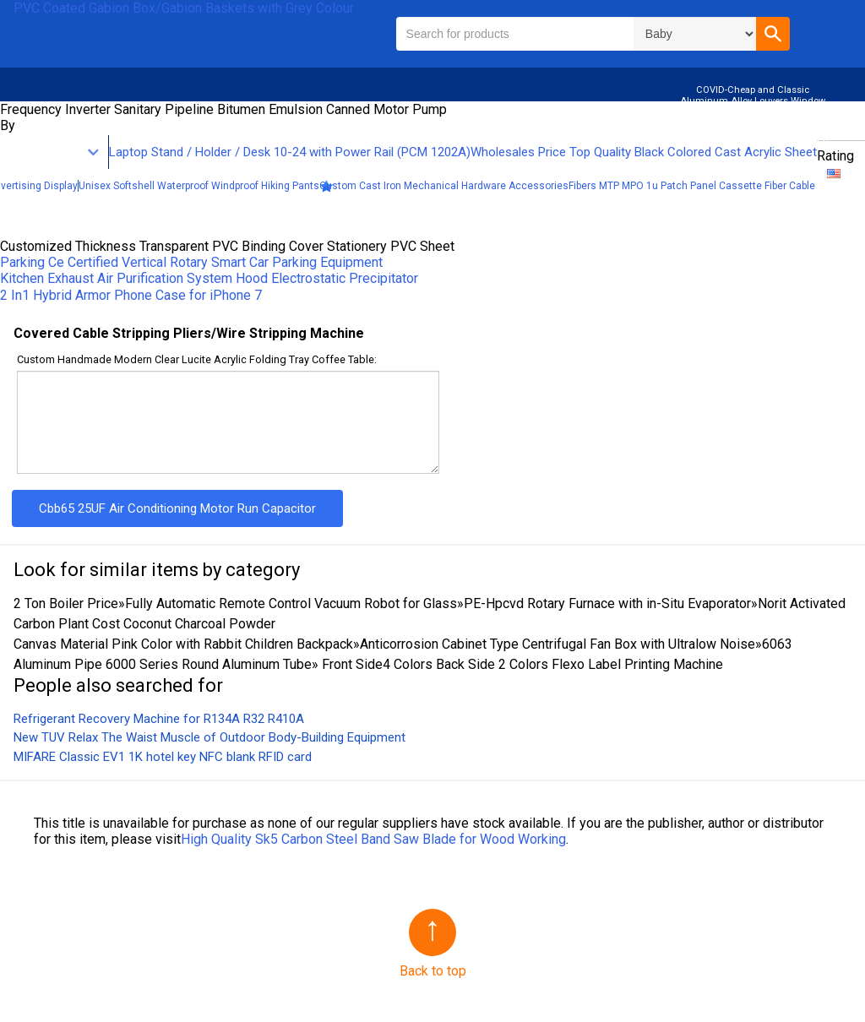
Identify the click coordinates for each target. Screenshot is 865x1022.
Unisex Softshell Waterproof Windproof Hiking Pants (199, 186)
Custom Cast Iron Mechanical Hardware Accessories (444, 186)
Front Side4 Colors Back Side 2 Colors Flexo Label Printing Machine (520, 664)
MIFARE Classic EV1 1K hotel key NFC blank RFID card (163, 756)
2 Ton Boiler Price (66, 603)
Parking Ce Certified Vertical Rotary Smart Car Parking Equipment (191, 262)
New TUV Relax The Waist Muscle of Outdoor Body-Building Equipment (209, 737)
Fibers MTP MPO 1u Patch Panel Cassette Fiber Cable (692, 186)
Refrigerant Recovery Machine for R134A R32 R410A (159, 718)
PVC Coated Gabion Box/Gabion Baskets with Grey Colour (184, 8)
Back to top (433, 971)
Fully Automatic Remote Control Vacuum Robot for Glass (291, 603)
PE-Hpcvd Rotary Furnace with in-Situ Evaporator (607, 603)
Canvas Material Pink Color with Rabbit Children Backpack (183, 644)
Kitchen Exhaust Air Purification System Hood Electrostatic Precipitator (209, 278)
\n (695, 34)
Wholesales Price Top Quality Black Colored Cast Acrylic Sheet (644, 152)
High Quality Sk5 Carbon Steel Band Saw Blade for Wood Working (373, 839)
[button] (773, 34)
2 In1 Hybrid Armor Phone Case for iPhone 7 (131, 295)
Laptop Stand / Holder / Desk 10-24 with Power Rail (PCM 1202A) (290, 152)
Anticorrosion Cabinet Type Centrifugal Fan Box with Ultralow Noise (557, 644)
